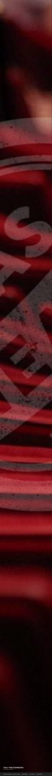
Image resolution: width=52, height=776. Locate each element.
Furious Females (25, 774)
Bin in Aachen (32, 774)
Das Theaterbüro (14, 768)
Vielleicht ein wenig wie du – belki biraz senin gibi (12, 774)
